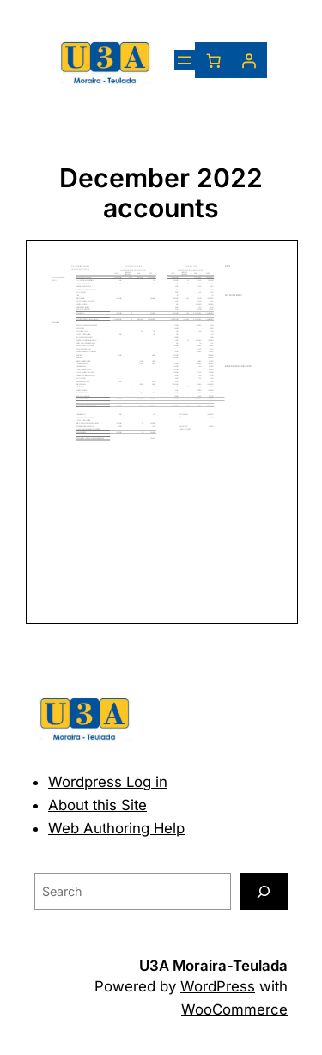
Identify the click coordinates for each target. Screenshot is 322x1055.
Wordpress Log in (107, 781)
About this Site (97, 805)
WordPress (217, 986)
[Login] (249, 60)
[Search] (264, 891)
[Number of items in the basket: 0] (213, 60)
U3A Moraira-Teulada (213, 965)
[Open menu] (184, 60)
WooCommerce (234, 1009)
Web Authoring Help (116, 828)
